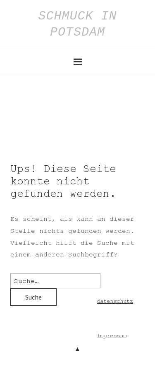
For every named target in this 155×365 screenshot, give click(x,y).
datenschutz (115, 301)
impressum (111, 335)
